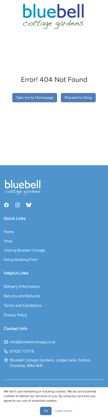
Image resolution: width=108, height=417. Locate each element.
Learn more (63, 411)
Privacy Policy (15, 314)
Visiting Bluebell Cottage (24, 250)
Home (9, 232)
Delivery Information (22, 286)
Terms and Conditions (23, 305)
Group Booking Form (21, 259)
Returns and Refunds (22, 296)
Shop (8, 241)
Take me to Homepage (34, 97)
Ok (46, 411)
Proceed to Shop (78, 97)
